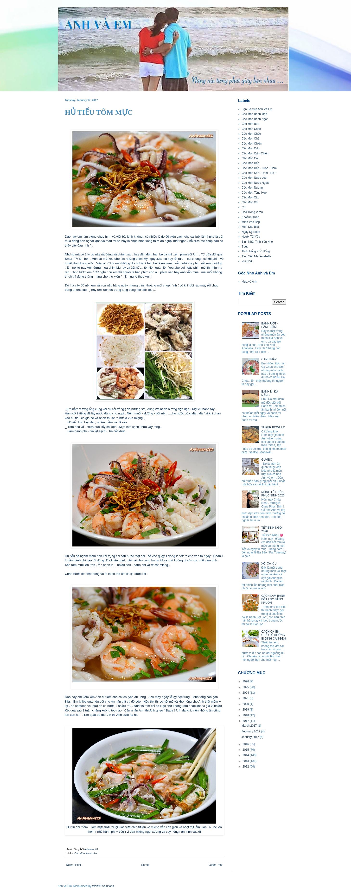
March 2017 (250, 725)
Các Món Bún (250, 124)
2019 (246, 709)
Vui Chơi (247, 261)
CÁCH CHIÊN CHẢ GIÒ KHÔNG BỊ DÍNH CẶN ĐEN (273, 635)
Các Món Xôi (250, 202)
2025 (246, 687)
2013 (246, 761)
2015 (246, 749)
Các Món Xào (250, 197)
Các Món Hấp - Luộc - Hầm (259, 168)
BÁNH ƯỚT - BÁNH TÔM (269, 325)
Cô (243, 207)
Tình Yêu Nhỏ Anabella (256, 256)
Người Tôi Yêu (251, 236)
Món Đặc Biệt (250, 227)
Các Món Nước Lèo (85, 853)
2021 (246, 698)
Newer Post (73, 865)
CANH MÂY (268, 359)
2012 (246, 766)
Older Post (216, 865)
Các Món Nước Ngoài (255, 182)
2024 (246, 692)
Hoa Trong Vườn (252, 212)
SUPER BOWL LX (273, 427)
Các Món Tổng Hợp (254, 192)
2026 (246, 681)
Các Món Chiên (252, 143)
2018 (246, 715)
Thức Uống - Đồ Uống (256, 251)
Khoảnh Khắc (250, 217)
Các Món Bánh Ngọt (255, 119)
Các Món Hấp (250, 163)
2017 (246, 721)
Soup (245, 246)
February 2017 (251, 731)
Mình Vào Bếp (251, 222)
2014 (246, 755)
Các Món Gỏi (250, 158)
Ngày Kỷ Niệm (251, 232)
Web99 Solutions (103, 886)
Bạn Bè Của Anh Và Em (257, 109)
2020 (246, 704)
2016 (246, 744)
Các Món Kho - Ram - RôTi (259, 173)
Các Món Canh (251, 129)
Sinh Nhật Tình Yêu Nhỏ (257, 241)
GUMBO (266, 459)
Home (145, 865)
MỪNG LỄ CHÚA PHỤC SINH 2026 (272, 493)
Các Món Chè (250, 138)
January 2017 (251, 737)
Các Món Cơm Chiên (255, 153)
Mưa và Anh (249, 281)
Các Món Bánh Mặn (254, 114)
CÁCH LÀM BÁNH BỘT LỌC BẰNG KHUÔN (273, 599)
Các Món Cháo (251, 133)
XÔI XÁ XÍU (268, 563)
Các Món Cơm (251, 148)
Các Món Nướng (252, 187)
